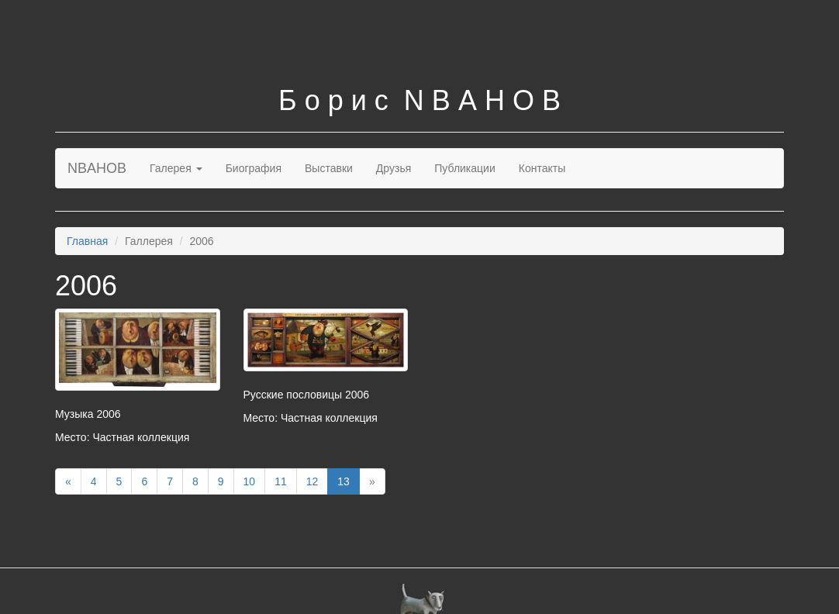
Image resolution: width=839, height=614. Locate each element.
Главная (87, 241)
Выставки (329, 168)
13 (343, 481)
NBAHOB (96, 168)
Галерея (176, 168)
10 (249, 481)
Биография (253, 168)
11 (280, 481)
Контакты (542, 168)
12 (312, 481)
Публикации (464, 168)
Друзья (393, 168)
